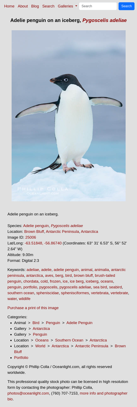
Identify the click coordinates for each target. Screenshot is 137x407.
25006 (30, 237)
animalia (102, 269)
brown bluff (83, 275)
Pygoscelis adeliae (104, 20)
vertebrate (119, 293)
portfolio (30, 287)
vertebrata (99, 293)
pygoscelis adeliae (75, 287)
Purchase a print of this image (33, 308)
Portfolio (21, 357)
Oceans (41, 340)
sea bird (100, 287)
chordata (31, 281)
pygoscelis (48, 287)
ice (65, 281)
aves (49, 275)
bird (68, 275)
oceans (107, 281)
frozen (55, 281)
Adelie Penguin (80, 323)
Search (48, 6)
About (23, 6)
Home (9, 6)
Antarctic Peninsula (62, 231)
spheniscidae (47, 293)
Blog (35, 6)
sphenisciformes (75, 293)
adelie (46, 269)
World (40, 346)
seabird (115, 287)
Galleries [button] (66, 6)
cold (44, 281)
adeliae (33, 269)
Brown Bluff (34, 231)
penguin (14, 287)
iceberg (92, 281)
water (12, 298)
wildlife (24, 298)
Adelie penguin (36, 226)
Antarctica (89, 231)
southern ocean (20, 293)
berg (59, 275)
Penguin (53, 323)
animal (86, 269)
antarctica (34, 275)
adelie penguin (66, 269)
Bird (36, 323)
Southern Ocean (69, 340)
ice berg (77, 281)
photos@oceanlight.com (28, 393)
